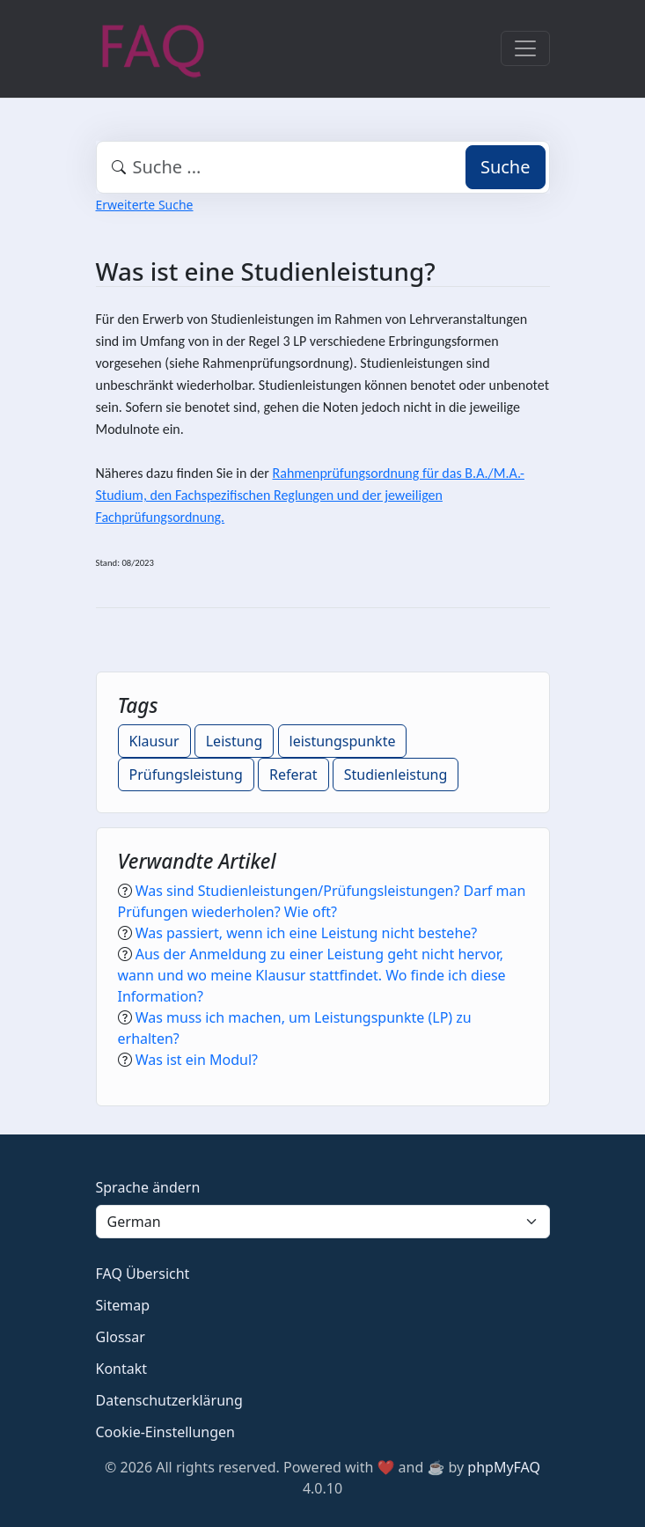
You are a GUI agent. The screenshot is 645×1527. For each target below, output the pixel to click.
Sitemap (123, 1305)
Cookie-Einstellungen (165, 1432)
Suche (505, 167)
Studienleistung (396, 774)
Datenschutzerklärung (169, 1400)
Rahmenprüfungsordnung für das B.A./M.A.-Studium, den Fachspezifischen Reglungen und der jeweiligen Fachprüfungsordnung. (310, 495)
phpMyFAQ (503, 1467)
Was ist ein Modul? (197, 1059)
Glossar (120, 1337)
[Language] (323, 1221)
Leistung (234, 741)
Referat (293, 774)
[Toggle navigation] (525, 48)
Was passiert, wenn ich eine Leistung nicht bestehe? (307, 933)
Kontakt (122, 1368)
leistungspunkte (343, 741)
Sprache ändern (148, 1187)
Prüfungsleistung (186, 774)
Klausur (154, 741)
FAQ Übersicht (143, 1273)
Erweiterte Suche (145, 204)
